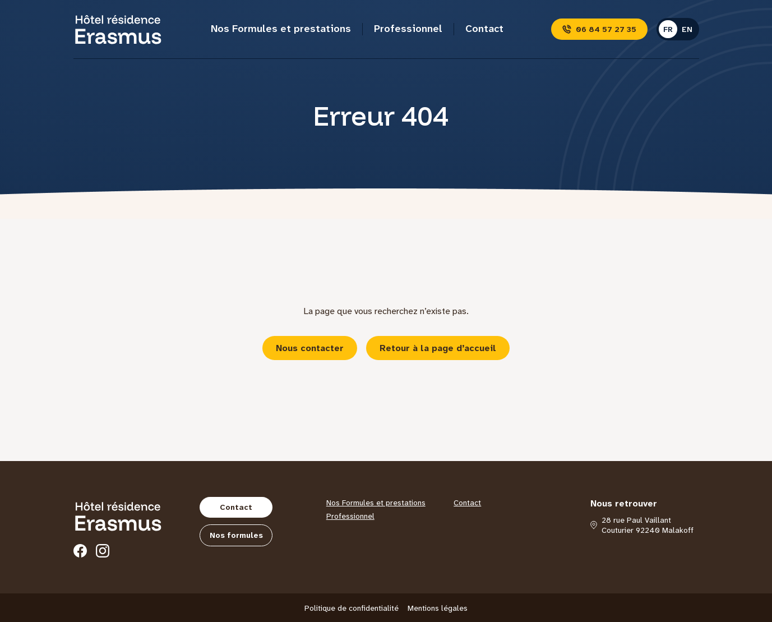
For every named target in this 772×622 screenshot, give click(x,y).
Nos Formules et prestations (281, 28)
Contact (484, 28)
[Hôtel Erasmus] (118, 29)
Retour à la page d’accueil (438, 348)
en (687, 29)
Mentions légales (438, 608)
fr (668, 29)
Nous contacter (310, 348)
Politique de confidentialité (351, 608)
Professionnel (408, 28)
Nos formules (236, 535)
